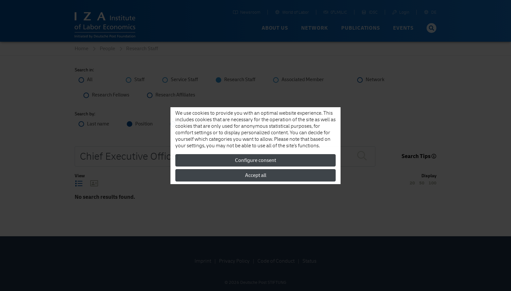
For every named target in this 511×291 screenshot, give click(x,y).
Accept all (255, 175)
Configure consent (255, 160)
